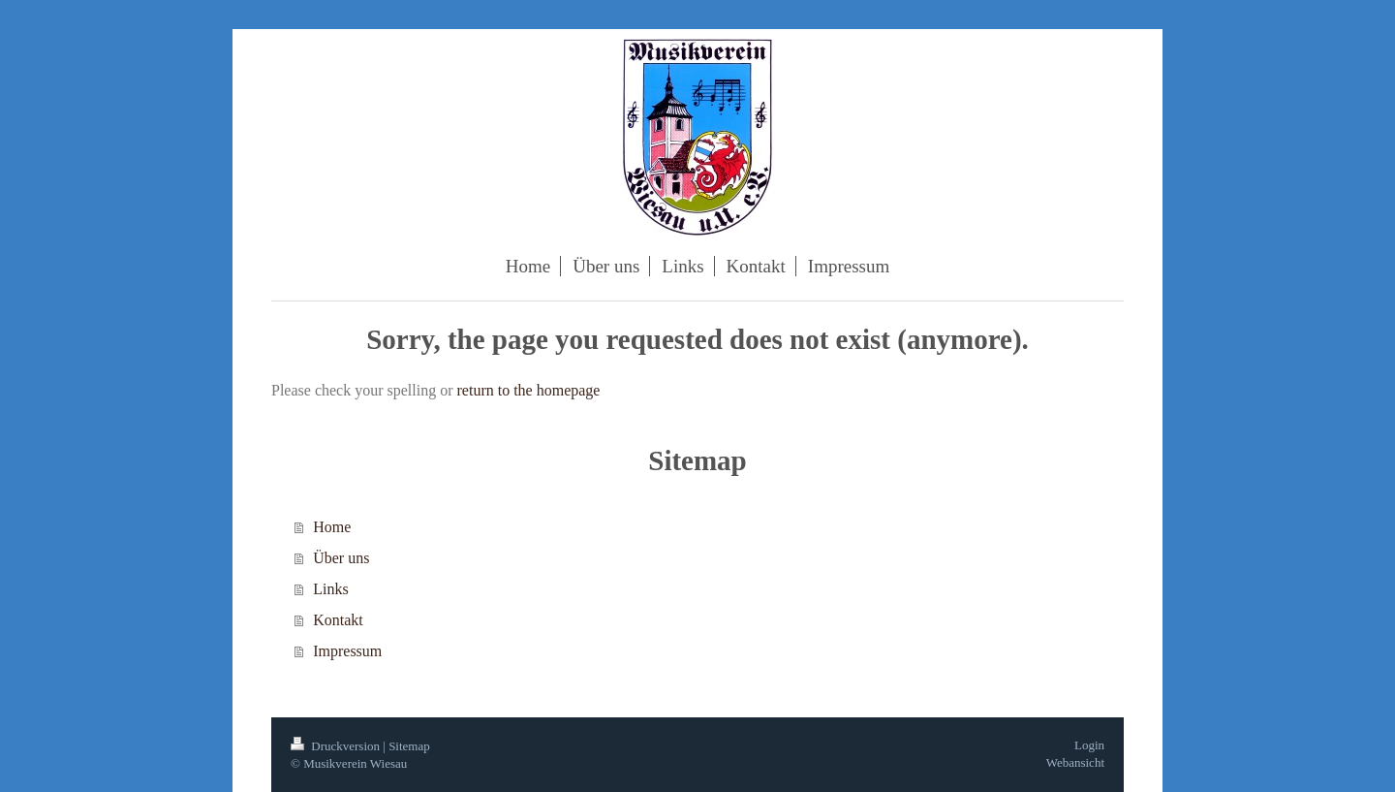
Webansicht (1075, 762)
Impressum (347, 651)
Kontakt (338, 620)
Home (332, 527)
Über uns (341, 558)
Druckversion (337, 746)
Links (330, 589)
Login (1089, 745)
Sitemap (409, 746)
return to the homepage (529, 390)
